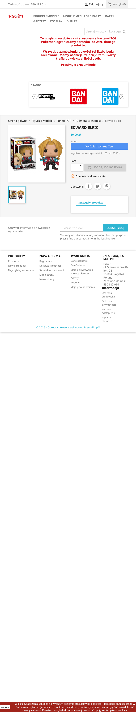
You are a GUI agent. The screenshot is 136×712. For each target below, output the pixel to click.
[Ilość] (75, 167)
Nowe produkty (17, 265)
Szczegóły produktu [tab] (91, 202)
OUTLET (71, 21)
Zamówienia (78, 265)
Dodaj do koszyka (105, 167)
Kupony (75, 282)
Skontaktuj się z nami (51, 270)
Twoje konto (80, 256)
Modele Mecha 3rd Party (82, 16)
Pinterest (106, 186)
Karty (109, 16)
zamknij (5, 707)
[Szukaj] (106, 31)
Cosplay (56, 21)
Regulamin (45, 261)
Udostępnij (88, 186)
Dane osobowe (79, 260)
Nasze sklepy (46, 279)
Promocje (13, 261)
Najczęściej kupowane (21, 270)
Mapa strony (46, 274)
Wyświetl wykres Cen (99, 146)
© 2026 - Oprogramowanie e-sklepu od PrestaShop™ (68, 327)
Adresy (75, 278)
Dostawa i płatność (50, 265)
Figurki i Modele (46, 16)
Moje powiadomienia (83, 287)
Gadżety (39, 21)
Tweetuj (97, 186)
